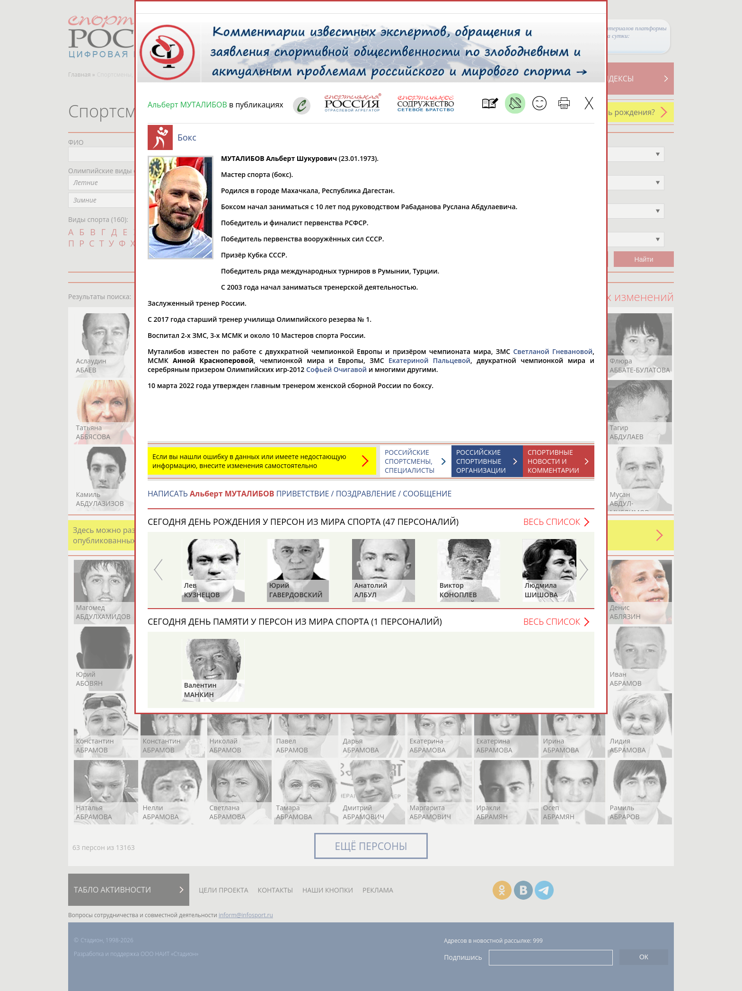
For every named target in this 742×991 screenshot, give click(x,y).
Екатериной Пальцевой (429, 365)
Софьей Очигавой (336, 374)
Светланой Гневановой (552, 356)
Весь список (551, 526)
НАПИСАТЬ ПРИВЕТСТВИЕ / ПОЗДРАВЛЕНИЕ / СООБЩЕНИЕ (299, 498)
